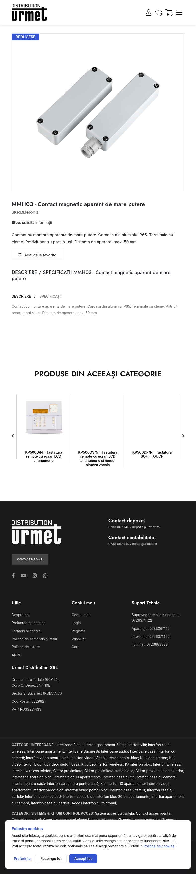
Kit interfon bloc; (139, 764)
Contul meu (81, 615)
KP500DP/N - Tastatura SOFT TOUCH (152, 454)
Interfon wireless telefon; (32, 771)
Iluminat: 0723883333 (150, 644)
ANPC (16, 655)
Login (76, 623)
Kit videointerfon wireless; (103, 764)
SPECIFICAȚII (50, 296)
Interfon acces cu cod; (44, 796)
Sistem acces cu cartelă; (115, 813)
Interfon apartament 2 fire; (105, 745)
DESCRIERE (21, 296)
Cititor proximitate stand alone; (109, 771)
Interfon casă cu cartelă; (51, 803)
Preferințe (22, 858)
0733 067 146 (118, 527)
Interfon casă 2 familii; (128, 790)
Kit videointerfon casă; (62, 764)
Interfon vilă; (137, 745)
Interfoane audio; (115, 751)
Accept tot (83, 858)
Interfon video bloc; (49, 790)
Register (78, 631)
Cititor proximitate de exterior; (159, 771)
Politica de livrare (26, 647)
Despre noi (20, 615)
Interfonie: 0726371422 (151, 636)
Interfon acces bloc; (79, 796)
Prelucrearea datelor (28, 623)
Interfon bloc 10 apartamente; (78, 777)
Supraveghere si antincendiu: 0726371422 (155, 617)
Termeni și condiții (26, 631)
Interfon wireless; (167, 764)
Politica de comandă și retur (34, 639)
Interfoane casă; (144, 751)
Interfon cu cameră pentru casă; (73, 783)
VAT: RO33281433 (26, 709)
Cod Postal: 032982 (28, 701)
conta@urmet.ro (144, 544)
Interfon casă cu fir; (119, 777)
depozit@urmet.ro (146, 527)
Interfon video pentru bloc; (48, 758)
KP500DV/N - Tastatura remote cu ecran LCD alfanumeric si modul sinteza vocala (97, 458)
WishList (79, 639)
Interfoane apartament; (46, 751)
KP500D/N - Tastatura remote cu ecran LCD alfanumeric (43, 456)
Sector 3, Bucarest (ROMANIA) (37, 693)
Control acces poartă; (153, 813)
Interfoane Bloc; (69, 745)
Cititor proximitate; (68, 771)
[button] (13, 435)
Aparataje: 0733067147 (151, 628)
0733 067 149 (118, 544)
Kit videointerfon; (154, 758)
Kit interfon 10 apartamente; (123, 783)
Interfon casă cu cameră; (156, 777)
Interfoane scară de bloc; (33, 777)
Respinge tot (51, 858)
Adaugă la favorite (37, 255)
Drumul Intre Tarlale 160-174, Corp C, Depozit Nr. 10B (35, 682)
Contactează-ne (29, 559)
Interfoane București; (83, 751)
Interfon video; (82, 758)
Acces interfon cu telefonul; (94, 803)
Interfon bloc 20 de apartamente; (123, 796)
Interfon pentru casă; (29, 783)
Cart (75, 647)
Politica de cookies (159, 846)
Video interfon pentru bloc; (117, 758)
